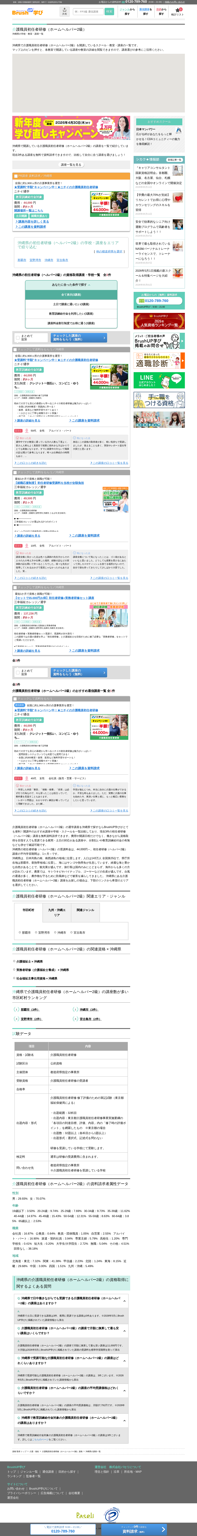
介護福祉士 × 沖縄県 (29, 965)
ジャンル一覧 (29, 1475)
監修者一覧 (33, 1480)
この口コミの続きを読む (32, 466)
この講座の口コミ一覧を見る (110, 466)
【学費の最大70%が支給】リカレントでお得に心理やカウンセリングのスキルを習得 (159, 208)
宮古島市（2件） (91, 1023)
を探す (145, 11)
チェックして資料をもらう (32, 703)
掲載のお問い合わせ (175, 2)
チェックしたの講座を (134, 1530)
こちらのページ (40, 1443)
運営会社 (13, 1501)
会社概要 (74, 1497)
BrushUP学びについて (43, 1492)
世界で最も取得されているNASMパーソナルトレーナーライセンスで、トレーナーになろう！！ (159, 257)
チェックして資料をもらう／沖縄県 (38, 353)
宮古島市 (62, 264)
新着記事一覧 (174, 163)
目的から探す (67, 1475)
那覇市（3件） (30, 1013)
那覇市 (22, 264)
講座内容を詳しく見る (33, 225)
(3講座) (71, 298)
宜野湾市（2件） (32, 1023)
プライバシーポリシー (21, 1497)
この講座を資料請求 (32, 230)
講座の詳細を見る (28, 424)
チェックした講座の (77, 341)
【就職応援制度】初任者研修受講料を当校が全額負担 (49, 486)
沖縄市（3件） (89, 1013)
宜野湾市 (35, 264)
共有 (64, 11)
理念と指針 (102, 1475)
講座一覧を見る (71, 168)
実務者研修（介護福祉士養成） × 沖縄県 (42, 973)
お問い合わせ (16, 1492)
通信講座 (48, 1475)
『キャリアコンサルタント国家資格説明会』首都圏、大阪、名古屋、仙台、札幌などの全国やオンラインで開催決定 (159, 181)
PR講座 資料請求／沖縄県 (33, 180)
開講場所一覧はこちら (28, 214)
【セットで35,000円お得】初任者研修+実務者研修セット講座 (54, 601)
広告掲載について (52, 1497)
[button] (119, 67)
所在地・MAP (133, 1475)
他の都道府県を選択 (109, 255)
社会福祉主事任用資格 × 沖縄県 (36, 982)
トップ (11, 1475)
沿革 (116, 1475)
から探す (127, 11)
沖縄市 (49, 264)
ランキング (14, 1480)
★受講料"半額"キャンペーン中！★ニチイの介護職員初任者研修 (56, 191)
